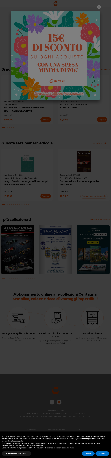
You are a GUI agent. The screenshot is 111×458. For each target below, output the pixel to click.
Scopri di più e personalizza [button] (16, 453)
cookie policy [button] (19, 441)
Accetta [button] (102, 453)
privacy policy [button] (71, 436)
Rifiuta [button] (88, 453)
